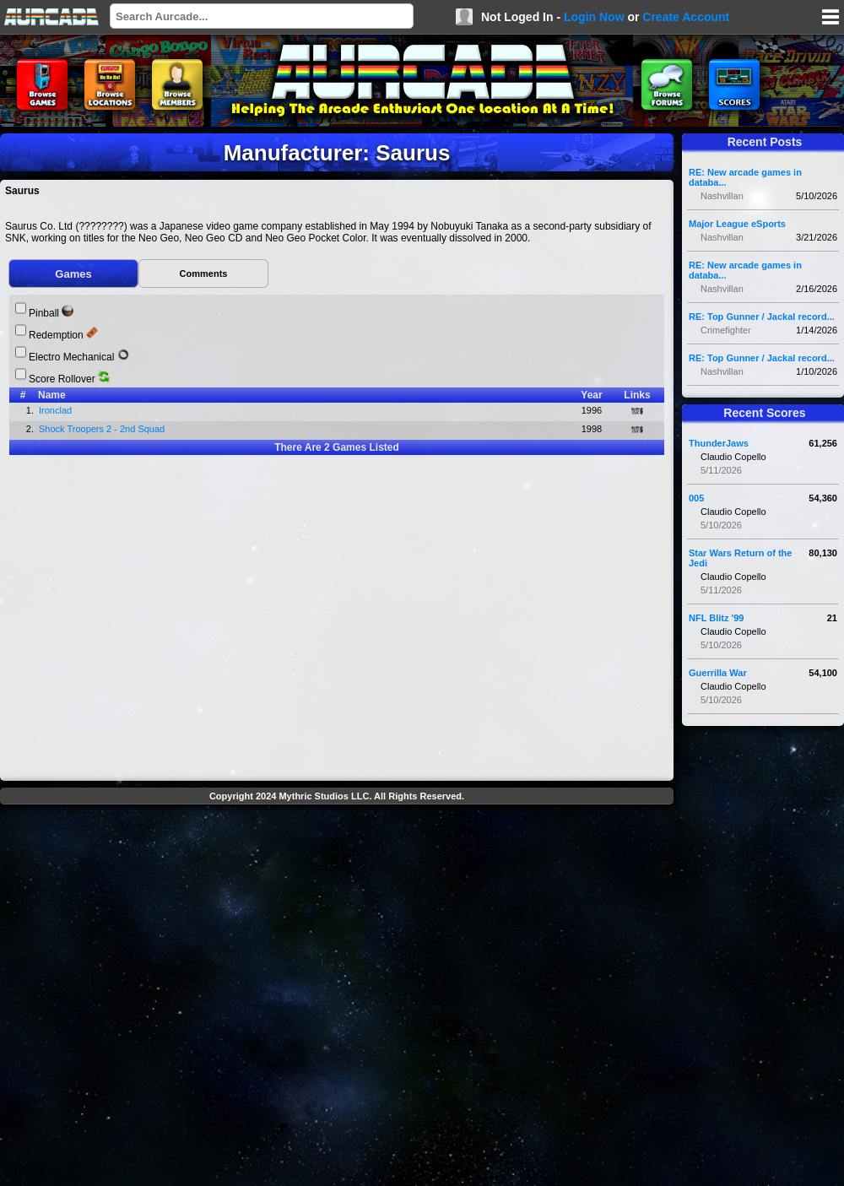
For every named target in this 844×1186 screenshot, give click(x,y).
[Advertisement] (186, 997)
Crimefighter (726, 330)
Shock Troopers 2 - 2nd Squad (103, 429)
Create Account (685, 17)
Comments (204, 273)
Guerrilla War (718, 673)
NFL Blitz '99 (716, 618)
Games (73, 274)
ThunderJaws (719, 443)
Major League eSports (737, 224)
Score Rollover (62, 379)
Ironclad (56, 410)
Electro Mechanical (71, 357)
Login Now (594, 17)
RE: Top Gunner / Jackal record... (762, 316)
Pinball (44, 313)
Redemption (56, 335)
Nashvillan (722, 196)
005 (696, 498)
